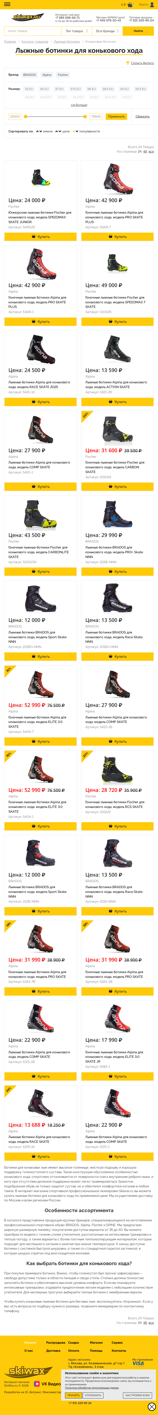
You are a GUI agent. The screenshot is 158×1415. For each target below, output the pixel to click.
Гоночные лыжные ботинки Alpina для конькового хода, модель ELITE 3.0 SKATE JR (114, 1057)
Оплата (73, 1351)
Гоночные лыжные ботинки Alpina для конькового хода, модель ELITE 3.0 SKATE (37, 722)
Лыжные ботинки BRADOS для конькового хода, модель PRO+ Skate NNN (114, 552)
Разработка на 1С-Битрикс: (33, 1392)
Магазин (96, 1342)
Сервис (117, 1342)
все (151, 151)
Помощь (96, 1351)
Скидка (73, 1342)
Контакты (119, 1351)
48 (145, 151)
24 (140, 151)
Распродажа (55, 1342)
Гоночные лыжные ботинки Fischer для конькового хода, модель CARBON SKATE (114, 467)
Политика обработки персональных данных (92, 1387)
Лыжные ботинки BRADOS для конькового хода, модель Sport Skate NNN (37, 637)
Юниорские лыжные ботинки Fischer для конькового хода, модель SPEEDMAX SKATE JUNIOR (39, 217)
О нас (28, 1351)
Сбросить (143, 116)
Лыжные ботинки (67, 42)
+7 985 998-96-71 (67, 18)
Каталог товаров (35, 42)
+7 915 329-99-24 (141, 20)
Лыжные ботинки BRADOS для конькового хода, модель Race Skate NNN (114, 637)
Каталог (30, 1342)
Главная (10, 42)
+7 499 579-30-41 (108, 20)
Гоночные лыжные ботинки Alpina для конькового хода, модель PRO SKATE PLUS (114, 217)
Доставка (53, 1351)
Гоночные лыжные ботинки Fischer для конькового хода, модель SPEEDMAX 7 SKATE (115, 302)
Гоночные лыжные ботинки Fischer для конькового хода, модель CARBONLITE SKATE (38, 552)
